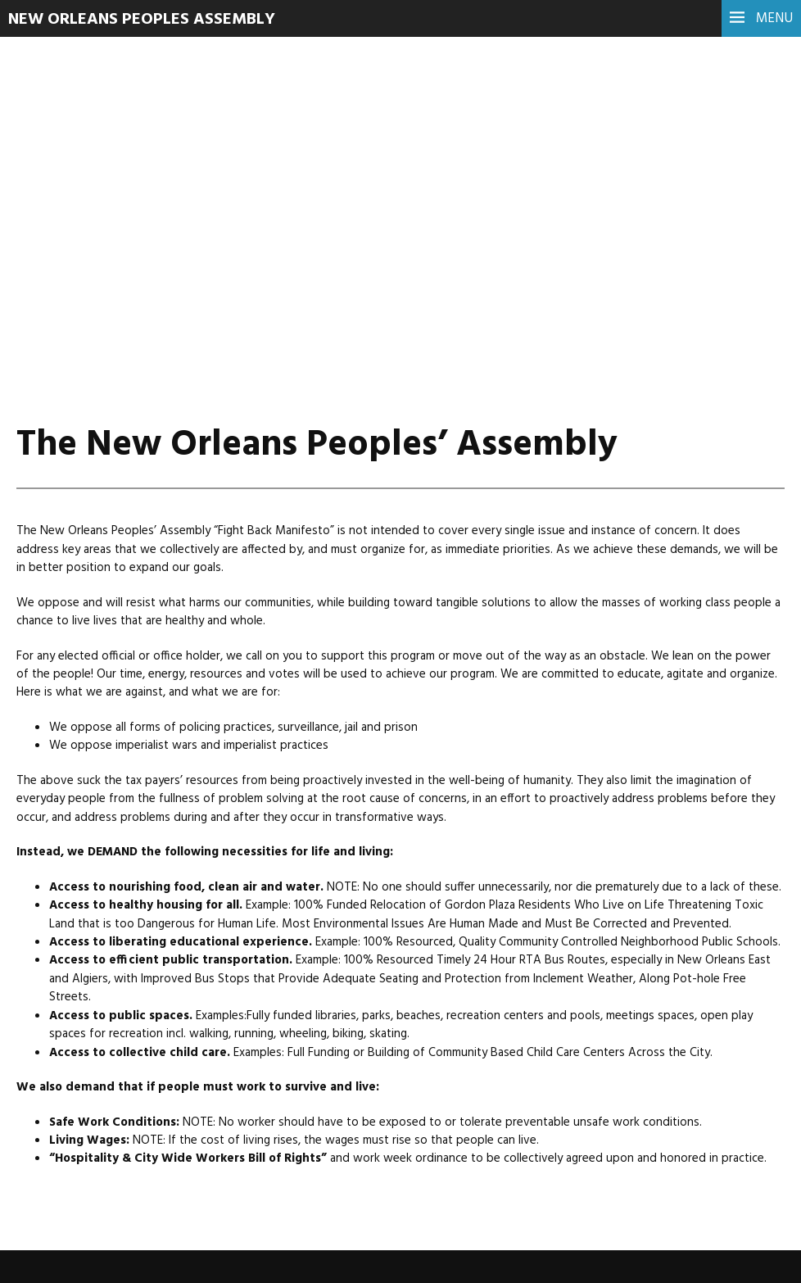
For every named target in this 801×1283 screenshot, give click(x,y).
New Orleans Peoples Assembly (141, 20)
